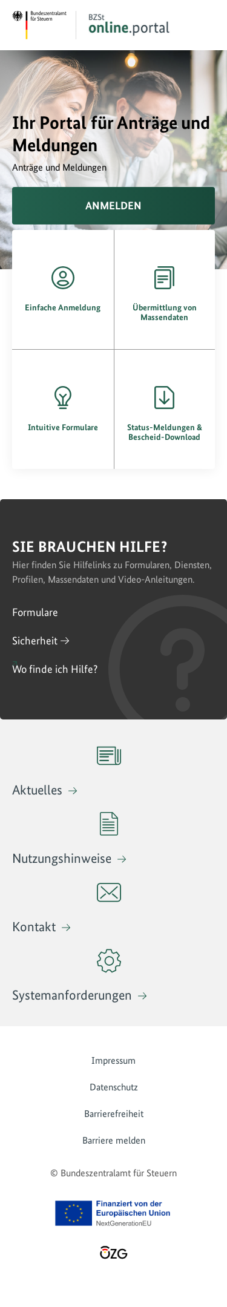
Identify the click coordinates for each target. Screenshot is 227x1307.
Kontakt (66, 907)
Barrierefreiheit (113, 1113)
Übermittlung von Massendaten (165, 312)
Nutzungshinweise (65, 839)
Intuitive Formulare (63, 427)
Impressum (113, 1060)
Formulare (35, 612)
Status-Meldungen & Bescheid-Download (164, 432)
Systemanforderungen (73, 976)
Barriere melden (113, 1140)
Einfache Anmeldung (62, 307)
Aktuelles (66, 771)
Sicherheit (35, 640)
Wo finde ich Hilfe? (54, 669)
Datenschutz (114, 1087)
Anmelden (113, 205)
